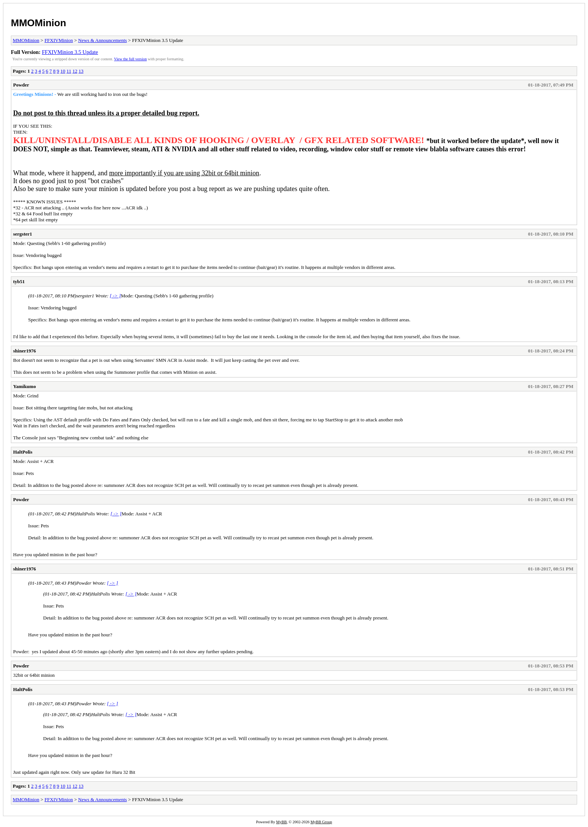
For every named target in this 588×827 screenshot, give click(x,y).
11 (68, 71)
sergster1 (22, 234)
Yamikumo (24, 386)
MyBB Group (321, 822)
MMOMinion (38, 22)
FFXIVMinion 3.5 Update (70, 52)
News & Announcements (102, 40)
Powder (21, 85)
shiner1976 (24, 351)
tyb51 (19, 281)
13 (80, 71)
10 (62, 71)
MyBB (281, 822)
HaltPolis (22, 452)
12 (74, 71)
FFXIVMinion (59, 40)
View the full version (130, 59)
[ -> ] (115, 296)
